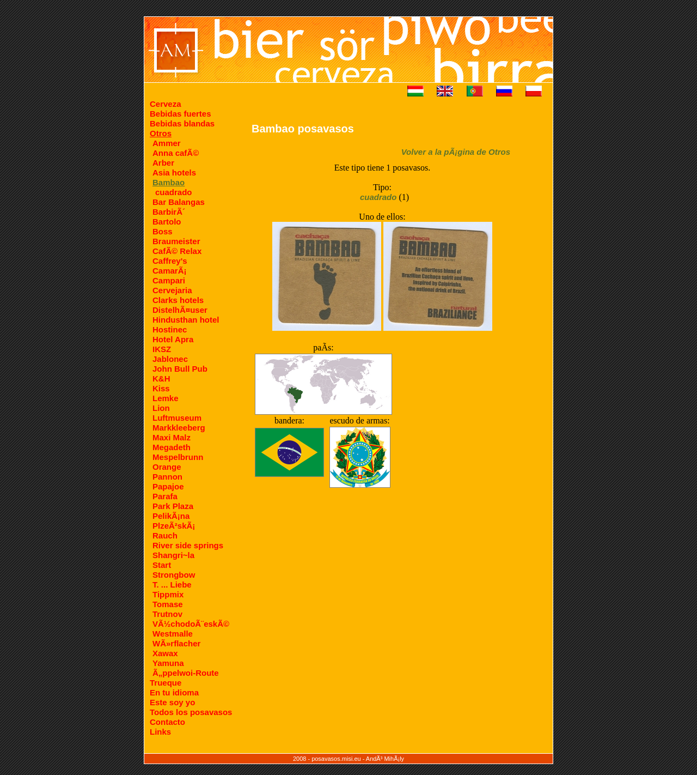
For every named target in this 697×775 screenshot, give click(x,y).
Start (161, 565)
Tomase (167, 604)
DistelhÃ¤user (179, 309)
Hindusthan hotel (185, 319)
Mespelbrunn (177, 457)
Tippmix (168, 594)
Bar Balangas (178, 202)
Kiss (161, 388)
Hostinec (169, 329)
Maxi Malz (171, 437)
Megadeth (171, 447)
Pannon (167, 476)
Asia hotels (174, 172)
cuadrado (173, 192)
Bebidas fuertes (180, 113)
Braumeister (176, 241)
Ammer (166, 143)
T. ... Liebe (172, 584)
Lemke (165, 398)
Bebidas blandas (182, 123)
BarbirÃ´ (168, 211)
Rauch (165, 535)
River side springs (187, 545)
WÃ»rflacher (176, 643)
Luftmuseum (176, 417)
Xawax (165, 653)
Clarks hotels (178, 300)
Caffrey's (169, 260)
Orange (166, 466)
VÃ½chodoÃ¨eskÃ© (190, 623)
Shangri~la (173, 555)
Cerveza (165, 103)
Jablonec (170, 359)
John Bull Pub (179, 368)
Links (160, 731)
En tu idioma (174, 692)
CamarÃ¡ (169, 270)
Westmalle (172, 633)
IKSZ (161, 349)
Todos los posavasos (191, 712)
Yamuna (168, 663)
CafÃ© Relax (176, 251)
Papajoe (168, 486)
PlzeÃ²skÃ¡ (173, 525)
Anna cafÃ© (175, 153)
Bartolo (166, 221)
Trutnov (167, 614)
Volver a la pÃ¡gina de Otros (455, 151)
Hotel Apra (172, 339)
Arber (163, 162)
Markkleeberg (178, 427)
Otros (161, 133)
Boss (162, 231)
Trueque (165, 682)
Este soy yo (172, 702)
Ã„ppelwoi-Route (185, 672)
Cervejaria (172, 290)
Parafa (165, 496)
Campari (168, 280)
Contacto (167, 721)
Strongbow (173, 574)
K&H (161, 378)
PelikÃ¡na (170, 515)
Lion (161, 408)
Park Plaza (172, 506)
